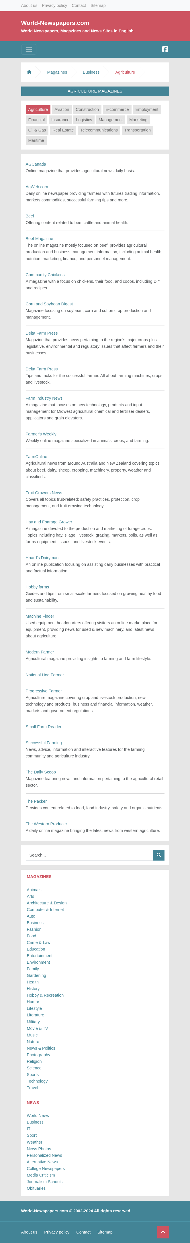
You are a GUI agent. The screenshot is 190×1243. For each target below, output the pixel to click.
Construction (87, 109)
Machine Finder (40, 616)
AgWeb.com (37, 186)
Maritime (36, 140)
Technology (37, 1081)
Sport (32, 1135)
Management (111, 119)
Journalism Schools (45, 1181)
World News (38, 1115)
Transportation (137, 130)
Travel (32, 1087)
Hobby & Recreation (45, 995)
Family (33, 969)
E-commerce (117, 109)
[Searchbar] (89, 855)
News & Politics (41, 1048)
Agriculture (38, 109)
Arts (30, 896)
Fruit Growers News (44, 492)
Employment (147, 109)
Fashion (34, 929)
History (33, 988)
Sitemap (98, 5)
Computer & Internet (45, 909)
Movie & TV (37, 1028)
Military (33, 1022)
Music (32, 1035)
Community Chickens (45, 274)
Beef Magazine (39, 238)
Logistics (84, 119)
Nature (33, 1041)
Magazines (57, 72)
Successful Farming (44, 743)
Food (31, 936)
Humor (33, 1001)
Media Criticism (41, 1175)
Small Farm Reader (44, 726)
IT (29, 1128)
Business (35, 922)
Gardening (36, 975)
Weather (34, 1142)
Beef (30, 216)
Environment (38, 962)
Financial (36, 119)
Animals (34, 889)
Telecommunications (98, 130)
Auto (31, 916)
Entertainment (40, 955)
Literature (35, 1015)
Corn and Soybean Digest (49, 304)
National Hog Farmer (45, 675)
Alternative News (42, 1162)
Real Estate (63, 130)
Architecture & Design (47, 903)
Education (36, 949)
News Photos (39, 1148)
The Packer (36, 801)
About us (29, 5)
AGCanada (36, 164)
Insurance (60, 119)
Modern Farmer (40, 652)
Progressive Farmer (44, 691)
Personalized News (44, 1155)
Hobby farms (37, 587)
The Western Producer (46, 824)
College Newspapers (46, 1168)
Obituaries (36, 1188)
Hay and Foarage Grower (49, 522)
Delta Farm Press (42, 333)
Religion (34, 1061)
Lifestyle (34, 1008)
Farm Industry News (44, 398)
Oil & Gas (37, 130)
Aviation (61, 109)
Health (33, 982)
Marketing (138, 119)
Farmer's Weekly (41, 434)
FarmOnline (36, 456)
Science (34, 1068)
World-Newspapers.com (55, 22)
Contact (79, 5)
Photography (38, 1054)
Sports (33, 1074)
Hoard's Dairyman (42, 557)
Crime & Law (38, 942)
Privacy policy (54, 5)
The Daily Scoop (41, 772)
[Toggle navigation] (28, 49)
